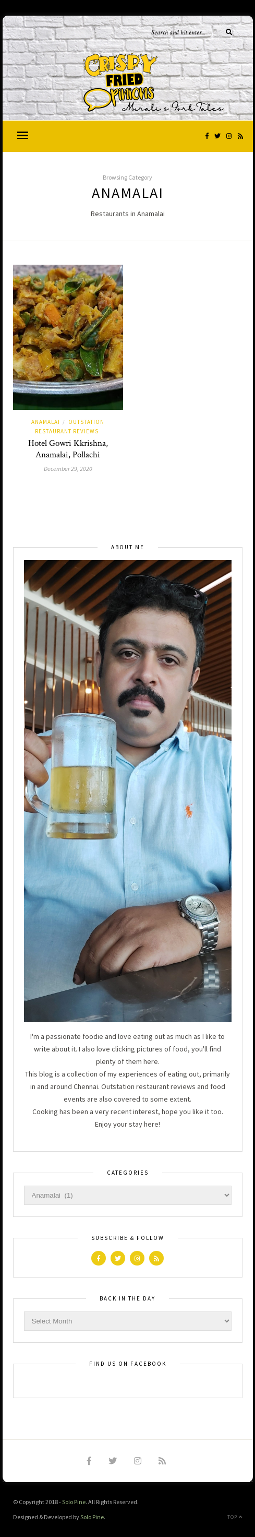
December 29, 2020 (68, 468)
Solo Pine (74, 1502)
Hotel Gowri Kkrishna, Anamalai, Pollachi (68, 449)
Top (234, 1517)
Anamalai (45, 421)
